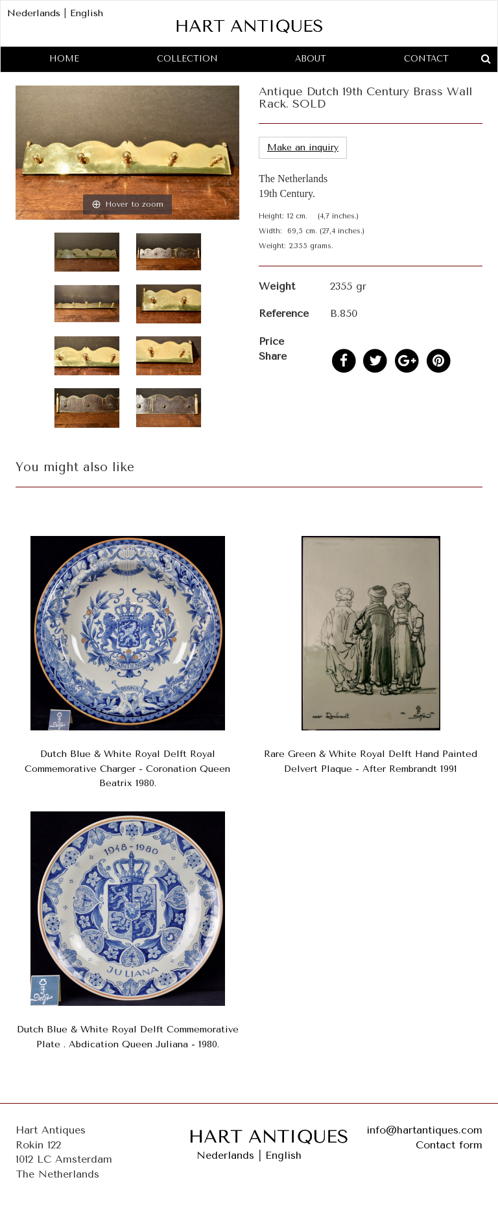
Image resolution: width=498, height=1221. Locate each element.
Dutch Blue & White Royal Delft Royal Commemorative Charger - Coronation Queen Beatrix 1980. (127, 769)
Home (64, 59)
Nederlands (33, 13)
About (310, 59)
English (86, 13)
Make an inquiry (302, 147)
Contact (426, 59)
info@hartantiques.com (424, 1130)
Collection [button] (187, 59)
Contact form (449, 1145)
